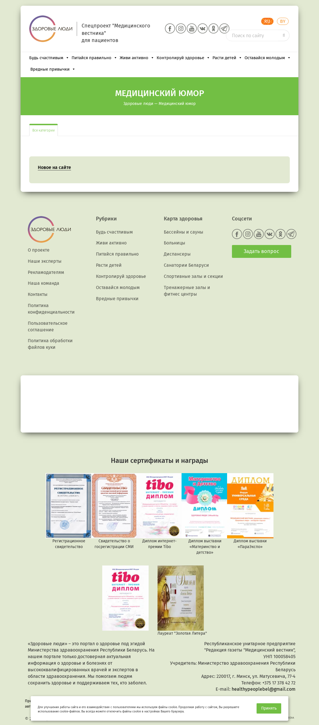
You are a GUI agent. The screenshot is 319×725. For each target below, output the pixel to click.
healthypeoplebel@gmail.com (264, 689)
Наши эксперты (45, 261)
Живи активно (137, 57)
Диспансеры (177, 254)
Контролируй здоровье (183, 57)
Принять (269, 708)
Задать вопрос (261, 251)
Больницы (174, 243)
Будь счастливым (49, 57)
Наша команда (43, 283)
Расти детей (227, 57)
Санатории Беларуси (186, 265)
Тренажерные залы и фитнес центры (187, 291)
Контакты (38, 294)
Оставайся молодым (268, 57)
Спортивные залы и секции (193, 276)
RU (267, 21)
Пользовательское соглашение (48, 326)
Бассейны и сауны (183, 232)
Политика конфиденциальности (51, 309)
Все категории (43, 130)
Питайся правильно (94, 57)
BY (282, 21)
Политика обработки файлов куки (50, 344)
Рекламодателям (46, 272)
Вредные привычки (53, 69)
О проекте (39, 250)
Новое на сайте (54, 167)
